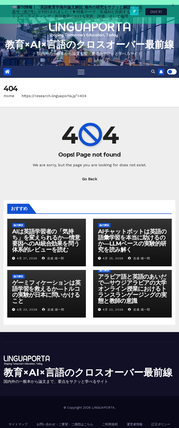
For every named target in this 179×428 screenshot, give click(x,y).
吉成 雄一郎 (53, 253)
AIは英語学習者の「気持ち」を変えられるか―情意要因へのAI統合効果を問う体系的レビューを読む (46, 235)
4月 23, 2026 (27, 304)
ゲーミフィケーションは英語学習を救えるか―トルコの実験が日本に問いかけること (46, 286)
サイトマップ (18, 419)
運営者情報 (134, 419)
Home (9, 91)
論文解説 (18, 220)
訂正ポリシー (160, 419)
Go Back (89, 174)
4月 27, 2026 (27, 253)
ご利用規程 (110, 419)
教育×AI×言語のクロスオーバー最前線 (89, 39)
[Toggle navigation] (81, 67)
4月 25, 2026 (113, 253)
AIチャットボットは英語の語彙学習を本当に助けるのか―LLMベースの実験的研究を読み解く (132, 235)
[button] (153, 67)
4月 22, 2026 (113, 304)
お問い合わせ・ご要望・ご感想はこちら (65, 419)
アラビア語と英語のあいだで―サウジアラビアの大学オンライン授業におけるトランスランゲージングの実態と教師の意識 (132, 283)
